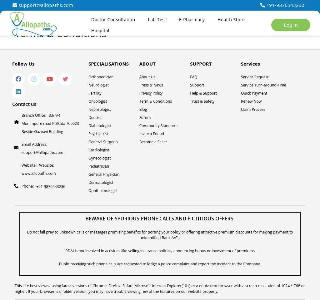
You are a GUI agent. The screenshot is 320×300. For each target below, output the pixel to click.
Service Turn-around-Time (263, 85)
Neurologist (98, 85)
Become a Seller (153, 142)
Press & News (151, 85)
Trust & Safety (202, 101)
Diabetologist (100, 125)
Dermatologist (100, 182)
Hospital (100, 30)
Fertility (95, 93)
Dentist (94, 117)
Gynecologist (99, 158)
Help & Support (203, 93)
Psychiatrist (98, 133)
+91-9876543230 (282, 5)
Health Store (231, 19)
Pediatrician (98, 166)
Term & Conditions (155, 101)
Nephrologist (99, 109)
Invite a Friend (151, 133)
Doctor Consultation (113, 19)
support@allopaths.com (42, 5)
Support (197, 85)
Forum (145, 117)
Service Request (254, 77)
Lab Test (157, 19)
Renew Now (251, 101)
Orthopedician (100, 77)
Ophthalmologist (103, 190)
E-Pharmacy (192, 19)
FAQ (193, 77)
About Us (147, 77)
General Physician (103, 174)
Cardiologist (98, 150)
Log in (291, 25)
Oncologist (97, 101)
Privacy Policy (151, 93)
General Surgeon (103, 142)
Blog (143, 109)
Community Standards (158, 125)
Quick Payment (254, 93)
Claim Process (253, 109)
